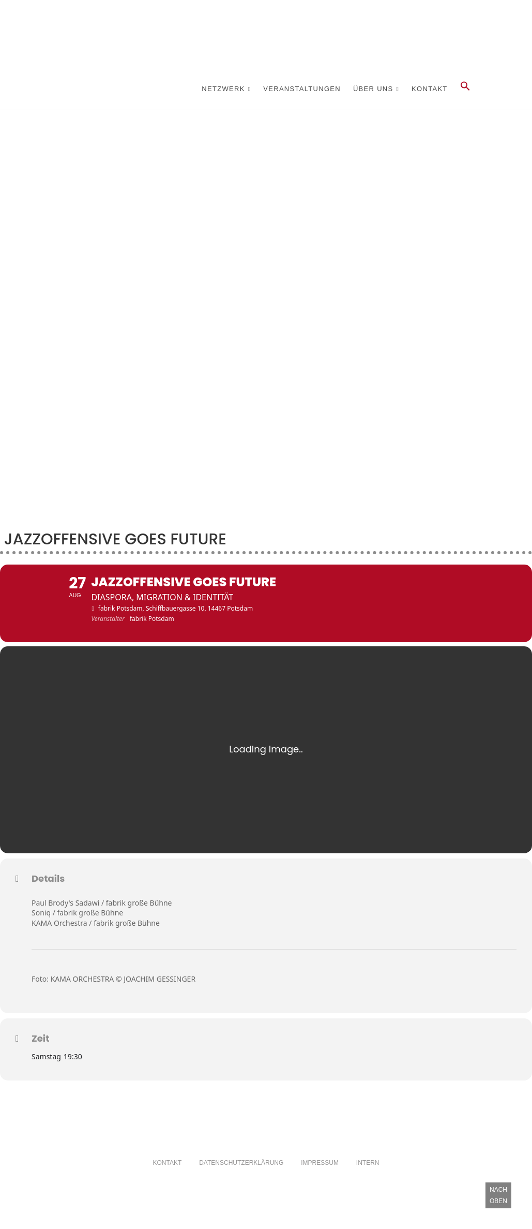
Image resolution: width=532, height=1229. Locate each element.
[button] (465, 89)
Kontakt (430, 89)
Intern (367, 1178)
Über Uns (373, 89)
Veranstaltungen (302, 89)
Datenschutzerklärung (241, 1178)
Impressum (320, 1178)
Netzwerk (223, 89)
